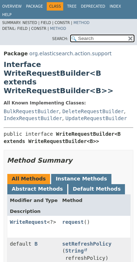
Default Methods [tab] (97, 189)
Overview (12, 6)
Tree (72, 6)
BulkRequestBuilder (31, 111)
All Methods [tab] (29, 179)
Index (115, 6)
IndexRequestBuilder (33, 118)
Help (6, 15)
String (74, 251)
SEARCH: (60, 39)
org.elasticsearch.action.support (70, 53)
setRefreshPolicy (86, 244)
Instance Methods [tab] (81, 179)
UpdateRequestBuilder (96, 118)
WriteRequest (28, 222)
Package (34, 6)
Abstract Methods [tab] (37, 189)
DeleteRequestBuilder (93, 111)
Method (81, 23)
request (73, 222)
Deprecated (93, 6)
